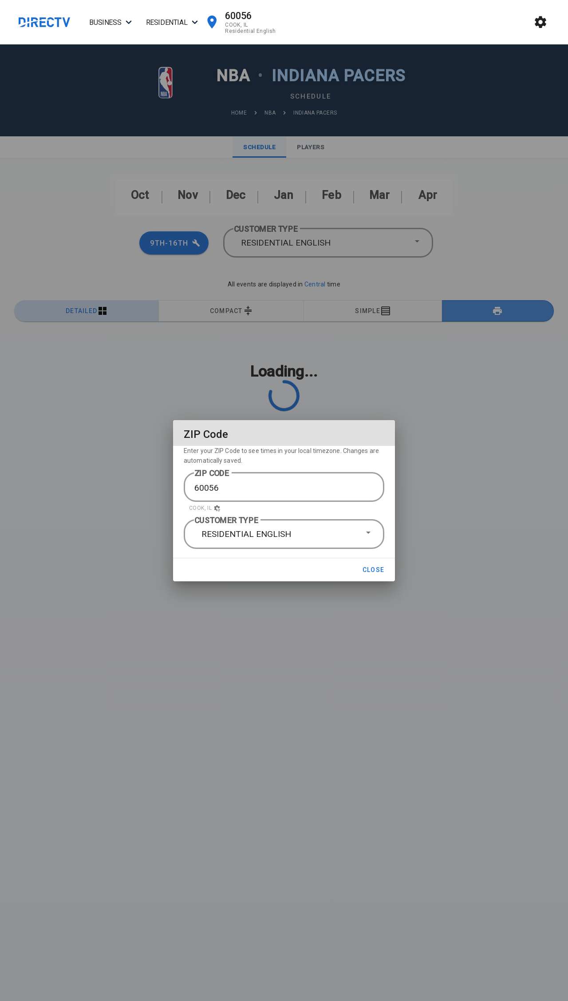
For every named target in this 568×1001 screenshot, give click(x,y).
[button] (284, 508)
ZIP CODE (211, 473)
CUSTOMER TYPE (226, 520)
